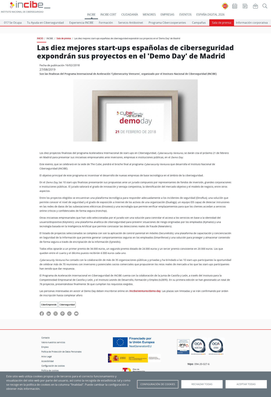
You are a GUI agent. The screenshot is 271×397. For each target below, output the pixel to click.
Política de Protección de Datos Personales (61, 351)
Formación (106, 22)
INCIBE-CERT (108, 14)
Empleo (45, 347)
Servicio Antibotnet (130, 22)
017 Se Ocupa (13, 22)
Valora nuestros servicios (53, 342)
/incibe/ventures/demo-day (145, 291)
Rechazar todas (201, 384)
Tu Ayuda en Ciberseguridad (45, 22)
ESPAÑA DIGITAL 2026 (210, 14)
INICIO (40, 38)
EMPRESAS (167, 14)
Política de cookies (50, 370)
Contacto (45, 337)
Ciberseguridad (67, 304)
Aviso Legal (46, 356)
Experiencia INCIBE (81, 22)
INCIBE (91, 14)
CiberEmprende (49, 304)
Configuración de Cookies (157, 384)
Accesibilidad (47, 361)
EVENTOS (185, 14)
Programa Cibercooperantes (167, 22)
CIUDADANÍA (129, 14)
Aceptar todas (246, 384)
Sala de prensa (221, 22)
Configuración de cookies (53, 365)
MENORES (149, 14)
